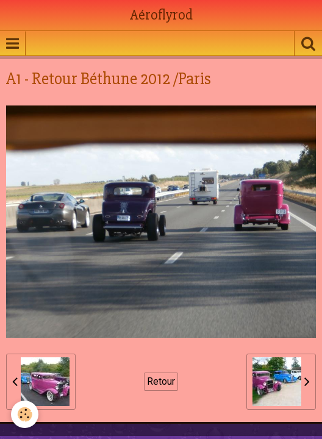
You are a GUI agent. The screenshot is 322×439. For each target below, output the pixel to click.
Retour (161, 381)
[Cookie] (24, 414)
